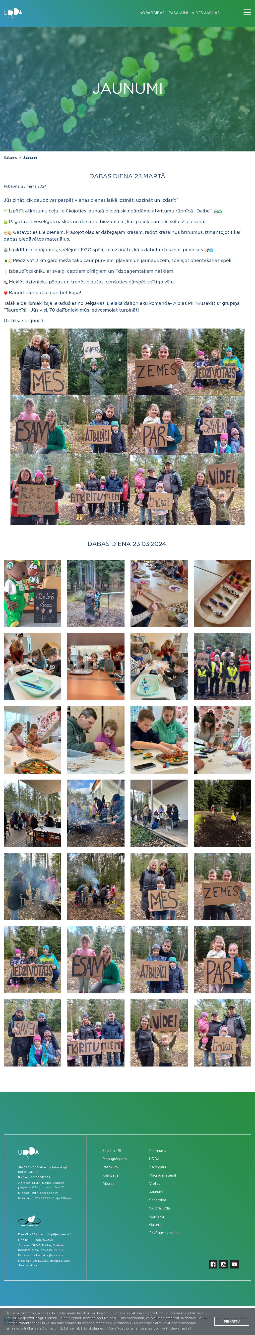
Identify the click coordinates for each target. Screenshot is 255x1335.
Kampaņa (110, 1175)
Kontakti (156, 1216)
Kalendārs (157, 1167)
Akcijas (108, 1184)
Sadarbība (157, 1200)
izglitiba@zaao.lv (44, 1192)
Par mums (157, 1151)
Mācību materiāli (163, 1175)
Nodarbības (152, 13)
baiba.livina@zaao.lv (47, 1255)
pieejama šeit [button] (180, 1328)
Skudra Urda (159, 1208)
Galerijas (156, 1225)
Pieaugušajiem (114, 1159)
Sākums (10, 158)
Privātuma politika (164, 1233)
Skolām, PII (111, 1151)
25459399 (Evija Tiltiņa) (53, 1198)
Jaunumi (30, 158)
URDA (154, 1159)
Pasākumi (178, 13)
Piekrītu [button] (232, 1321)
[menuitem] (150, 13)
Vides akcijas (206, 13)
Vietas (154, 1184)
